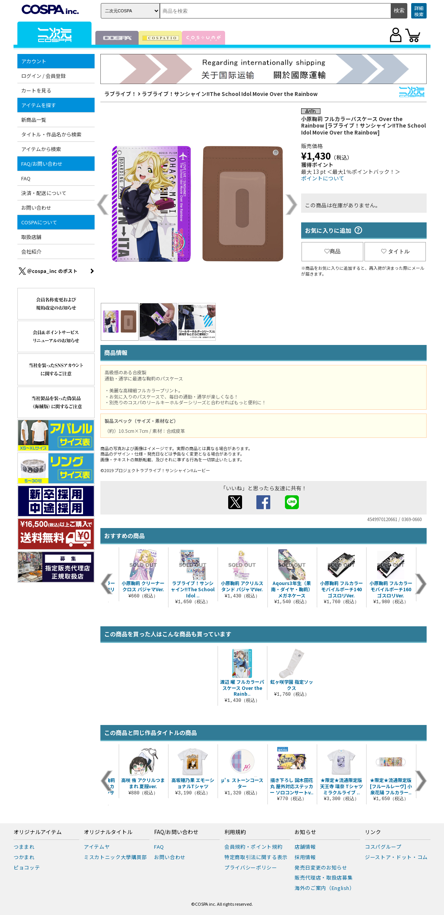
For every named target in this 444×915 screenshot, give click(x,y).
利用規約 (235, 832)
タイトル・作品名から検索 (51, 134)
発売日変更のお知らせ (321, 867)
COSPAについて (39, 222)
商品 (332, 251)
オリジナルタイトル (108, 832)
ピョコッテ (27, 867)
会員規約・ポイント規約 (253, 846)
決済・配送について (43, 193)
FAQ (26, 178)
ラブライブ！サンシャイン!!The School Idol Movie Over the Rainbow (230, 94)
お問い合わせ (36, 207)
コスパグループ (383, 846)
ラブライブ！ (120, 94)
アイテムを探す (38, 105)
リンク (373, 832)
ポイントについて (322, 178)
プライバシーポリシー (250, 867)
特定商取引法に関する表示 (256, 857)
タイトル (395, 251)
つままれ (24, 846)
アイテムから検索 (41, 149)
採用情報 (305, 857)
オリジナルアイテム (38, 832)
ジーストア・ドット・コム (396, 857)
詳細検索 (419, 11)
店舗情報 (305, 846)
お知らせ (305, 832)
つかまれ (24, 857)
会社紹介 (31, 251)
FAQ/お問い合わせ (42, 163)
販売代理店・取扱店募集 (323, 877)
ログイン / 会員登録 (43, 75)
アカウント (33, 61)
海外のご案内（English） (325, 887)
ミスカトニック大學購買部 (115, 857)
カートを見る (36, 90)
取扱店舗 (31, 237)
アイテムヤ (97, 846)
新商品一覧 (33, 119)
